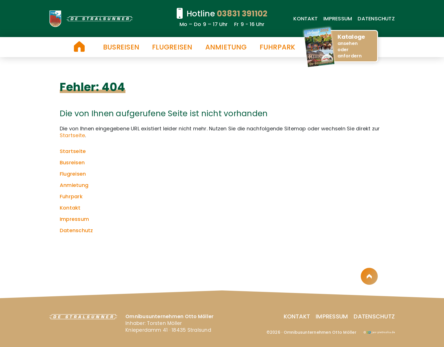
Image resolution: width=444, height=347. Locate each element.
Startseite (79, 46)
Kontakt (305, 18)
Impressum (337, 18)
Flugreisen (172, 47)
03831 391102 (242, 13)
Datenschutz (376, 18)
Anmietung (226, 47)
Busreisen (121, 47)
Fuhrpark (277, 47)
